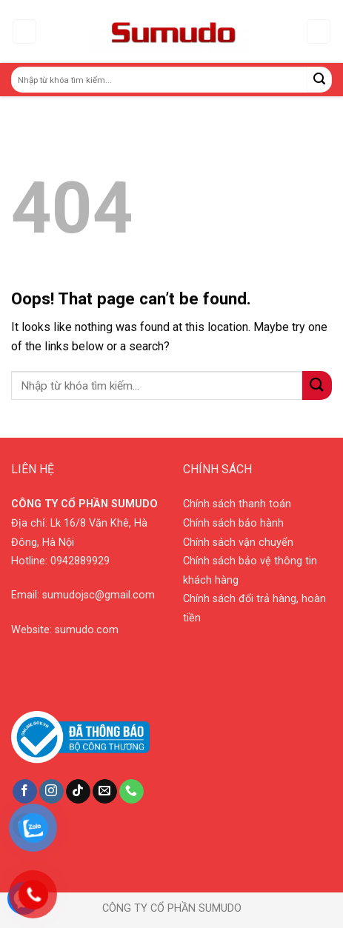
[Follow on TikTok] (78, 791)
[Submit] (319, 80)
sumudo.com (87, 630)
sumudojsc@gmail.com (98, 595)
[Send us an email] (105, 791)
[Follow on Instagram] (51, 791)
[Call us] (131, 791)
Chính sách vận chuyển (238, 542)
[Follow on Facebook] (25, 791)
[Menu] (25, 31)
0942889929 (80, 561)
